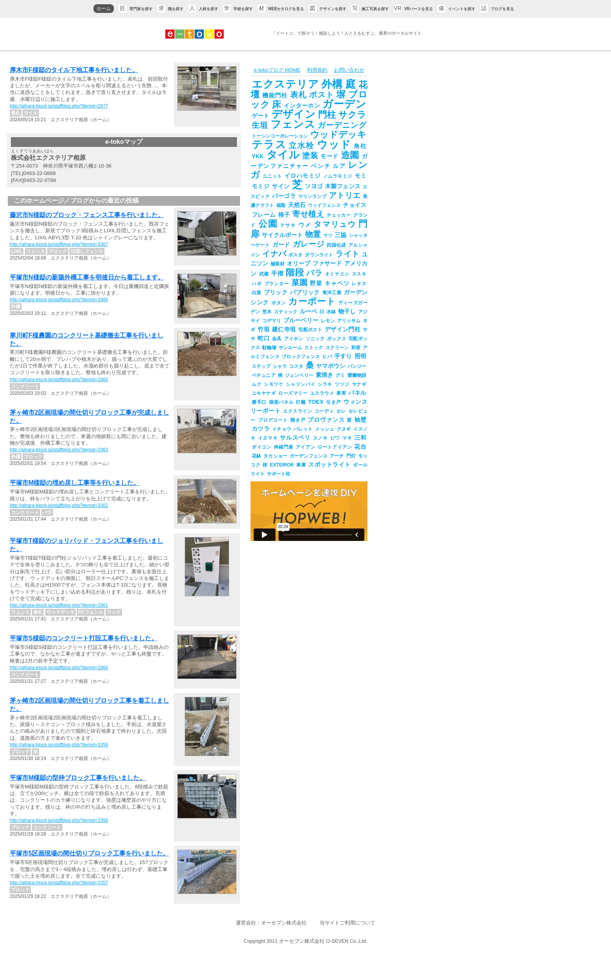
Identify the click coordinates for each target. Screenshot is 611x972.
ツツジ (342, 384)
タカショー (275, 456)
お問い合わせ (349, 70)
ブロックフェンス (301, 356)
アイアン (305, 447)
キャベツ (337, 283)
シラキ (325, 384)
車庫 (301, 465)
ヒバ (327, 356)
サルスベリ (295, 438)
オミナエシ (337, 274)
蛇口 (264, 338)
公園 (268, 224)
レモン (328, 320)
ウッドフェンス (324, 205)
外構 (332, 84)
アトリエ (344, 195)
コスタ (296, 366)
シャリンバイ (301, 384)
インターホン (302, 106)
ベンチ (320, 166)
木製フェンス (342, 186)
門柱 (327, 115)
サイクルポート (282, 235)
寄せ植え (308, 214)
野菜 (316, 283)
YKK (258, 156)
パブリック (305, 292)
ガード (281, 245)
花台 (360, 447)
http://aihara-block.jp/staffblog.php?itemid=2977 (59, 106)
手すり (343, 356)
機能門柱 (275, 95)
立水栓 (301, 145)
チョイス (354, 205)
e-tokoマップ (124, 141)
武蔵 (264, 274)
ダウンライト (319, 255)
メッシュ (324, 429)
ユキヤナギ (264, 393)
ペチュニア (263, 375)
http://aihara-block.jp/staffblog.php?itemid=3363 (59, 449)
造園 (350, 155)
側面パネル (281, 402)
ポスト (321, 94)
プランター (276, 283)
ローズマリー (292, 393)
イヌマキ (268, 438)
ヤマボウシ (330, 366)
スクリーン (337, 347)
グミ (340, 375)
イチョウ (281, 429)
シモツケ (273, 384)
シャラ (280, 366)
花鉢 (256, 456)
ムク (256, 384)
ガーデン (344, 104)
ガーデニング (342, 125)
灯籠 (301, 402)
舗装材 (277, 264)
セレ (341, 411)
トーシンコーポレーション (280, 136)
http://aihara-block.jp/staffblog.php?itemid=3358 (59, 820)
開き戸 (298, 420)
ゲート (260, 116)
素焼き (324, 375)
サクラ (352, 115)
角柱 (360, 146)
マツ (327, 235)
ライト (347, 253)
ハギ (257, 283)
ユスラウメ (322, 393)
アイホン (293, 338)
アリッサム (348, 320)
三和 (360, 438)
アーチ (337, 456)
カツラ (261, 429)
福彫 (281, 205)
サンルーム (290, 347)
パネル (357, 393)
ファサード (327, 263)
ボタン (278, 303)
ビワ (335, 438)
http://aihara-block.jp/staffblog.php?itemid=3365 (59, 379)
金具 (277, 338)
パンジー (357, 366)
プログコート (273, 420)
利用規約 (317, 70)
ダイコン (261, 447)
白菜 (256, 292)
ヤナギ (359, 384)
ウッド (334, 144)
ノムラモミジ (337, 176)
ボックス (336, 338)
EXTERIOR (282, 465)
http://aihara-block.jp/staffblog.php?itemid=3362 (59, 505)
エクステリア (285, 84)
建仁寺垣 (284, 329)
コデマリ (271, 320)
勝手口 (259, 402)
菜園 (299, 282)
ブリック (276, 292)
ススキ (359, 274)
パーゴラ (284, 196)
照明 (360, 356)
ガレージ (309, 244)
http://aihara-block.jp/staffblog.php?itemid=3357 (59, 882)
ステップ (261, 366)
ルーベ (308, 311)
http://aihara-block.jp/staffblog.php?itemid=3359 (59, 745)
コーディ (324, 411)
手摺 (277, 273)
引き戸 (333, 402)
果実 (341, 393)
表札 (298, 94)
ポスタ (295, 255)
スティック (285, 312)
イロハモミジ (302, 176)
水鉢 (331, 312)
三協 (340, 235)
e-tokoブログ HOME (277, 70)
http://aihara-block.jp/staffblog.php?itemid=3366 (59, 299)
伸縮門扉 (283, 447)
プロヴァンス (325, 420)
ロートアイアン (335, 447)
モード (329, 156)
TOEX (316, 402)
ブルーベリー (300, 320)
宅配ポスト (310, 329)
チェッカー (339, 215)
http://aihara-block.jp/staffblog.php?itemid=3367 (59, 244)
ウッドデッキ (338, 134)
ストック (313, 347)
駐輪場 (269, 347)
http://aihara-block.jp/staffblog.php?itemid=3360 (59, 667)
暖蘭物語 (357, 375)
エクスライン (297, 411)
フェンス (293, 124)
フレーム (264, 215)
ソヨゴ (314, 186)
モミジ (261, 186)
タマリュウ (335, 224)
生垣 (260, 125)
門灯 (351, 456)
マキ (347, 438)
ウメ (305, 225)
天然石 (297, 205)
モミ (361, 176)
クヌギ (344, 429)
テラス (269, 144)
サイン (281, 186)
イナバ (274, 253)
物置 (313, 234)
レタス (358, 283)
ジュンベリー (299, 375)
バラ (314, 273)
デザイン (293, 114)
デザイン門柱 (342, 329)
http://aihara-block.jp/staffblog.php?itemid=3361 (59, 605)
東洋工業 (331, 292)
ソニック (315, 338)
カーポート (312, 301)
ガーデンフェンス (308, 456)
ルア (339, 166)
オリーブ (298, 263)
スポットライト (329, 464)
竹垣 (264, 329)
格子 (284, 215)
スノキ (320, 438)
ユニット (272, 176)
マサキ (288, 225)
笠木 (267, 312)
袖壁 (360, 420)
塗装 (310, 155)
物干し (347, 311)
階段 (295, 272)
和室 (355, 347)
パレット (303, 429)
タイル (283, 155)
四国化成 (336, 245)
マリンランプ (312, 196)
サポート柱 (278, 474)
